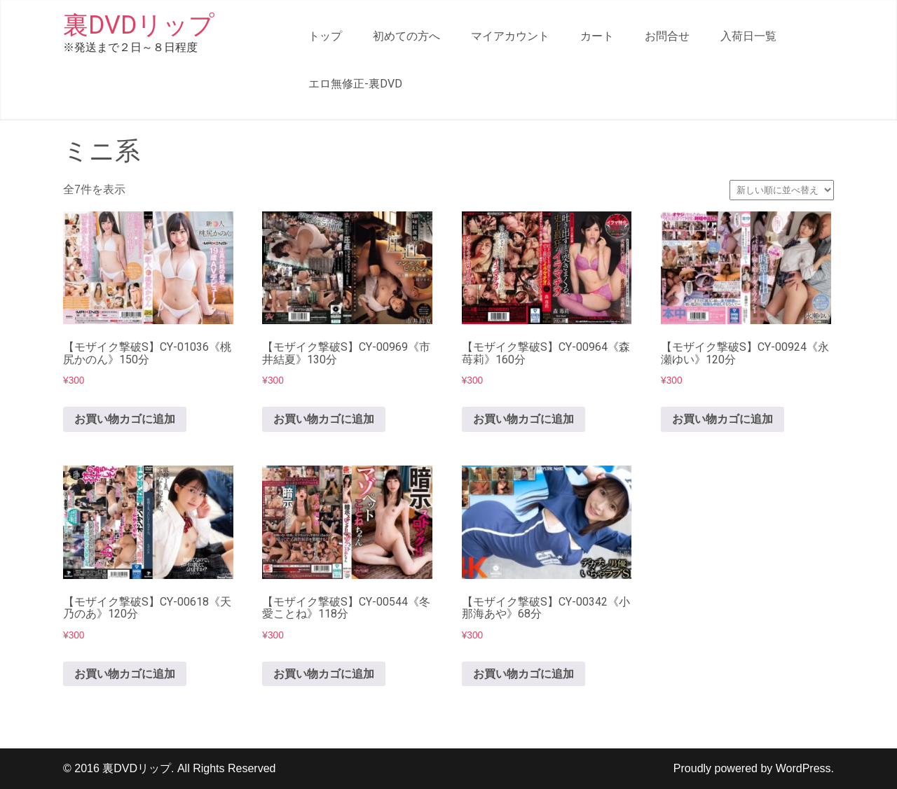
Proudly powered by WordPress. (753, 768)
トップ (325, 36)
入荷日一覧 (748, 36)
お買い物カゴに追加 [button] (124, 419)
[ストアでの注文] (782, 190)
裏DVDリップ (138, 25)
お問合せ (667, 36)
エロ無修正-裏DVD (355, 83)
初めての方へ (406, 36)
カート (597, 36)
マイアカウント (510, 36)
